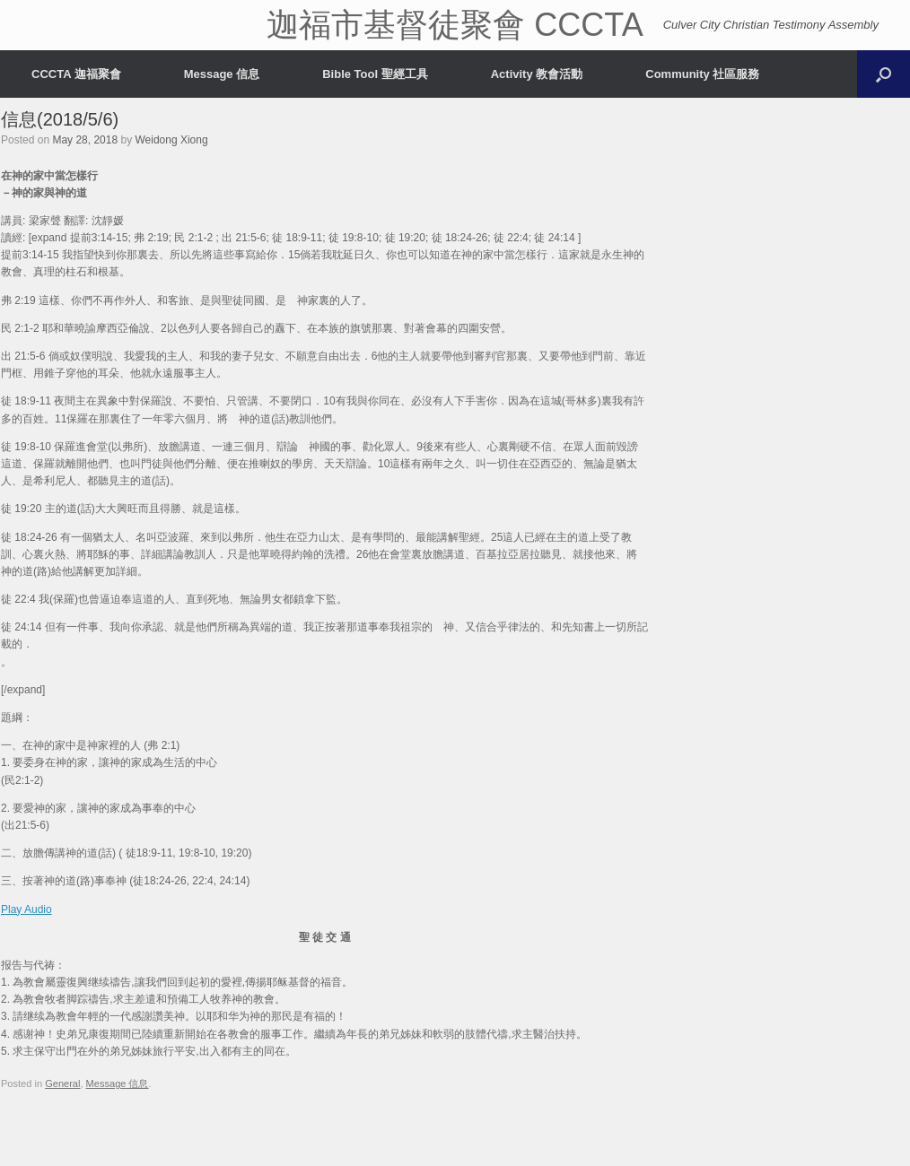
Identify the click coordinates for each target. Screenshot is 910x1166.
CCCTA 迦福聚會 (76, 74)
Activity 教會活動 (537, 74)
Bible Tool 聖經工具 (374, 74)
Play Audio (26, 909)
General (62, 1083)
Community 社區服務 (702, 74)
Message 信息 (222, 74)
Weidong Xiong (171, 140)
